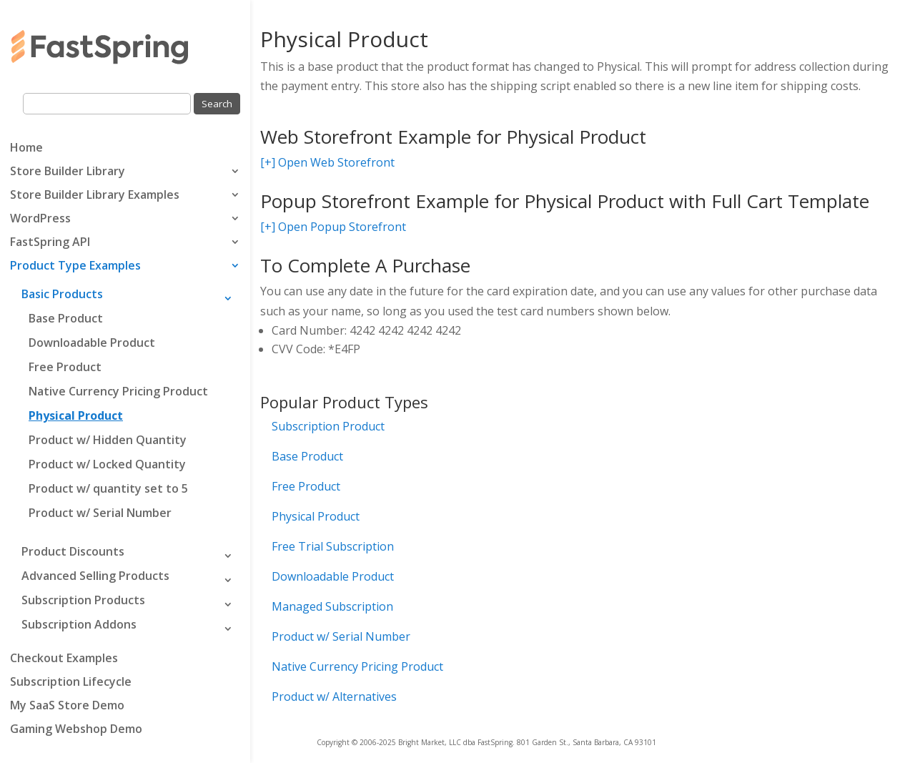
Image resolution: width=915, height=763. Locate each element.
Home (26, 148)
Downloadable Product (92, 342)
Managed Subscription (332, 606)
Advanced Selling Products (95, 576)
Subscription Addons (79, 624)
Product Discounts (72, 551)
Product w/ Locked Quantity (107, 464)
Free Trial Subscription (333, 546)
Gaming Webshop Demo (76, 730)
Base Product (66, 318)
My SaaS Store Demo (67, 706)
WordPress (40, 219)
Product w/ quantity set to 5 (108, 488)
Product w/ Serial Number (100, 513)
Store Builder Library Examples (94, 195)
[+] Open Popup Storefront (333, 227)
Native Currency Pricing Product (118, 391)
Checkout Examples (64, 659)
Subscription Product (328, 426)
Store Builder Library (67, 172)
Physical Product (76, 415)
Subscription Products (83, 600)
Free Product (65, 367)
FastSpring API (50, 243)
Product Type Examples (75, 266)
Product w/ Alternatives (334, 696)
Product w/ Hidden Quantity (108, 440)
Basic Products (62, 294)
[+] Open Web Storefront (327, 162)
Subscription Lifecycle (71, 682)
